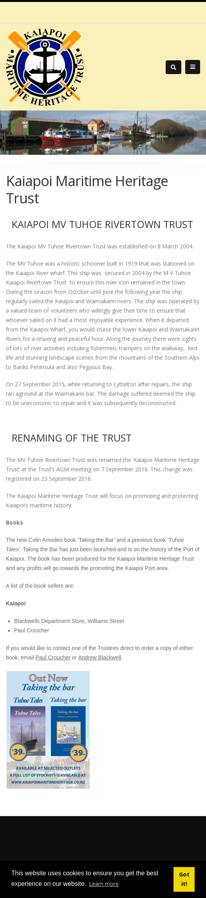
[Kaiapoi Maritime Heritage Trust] (45, 66)
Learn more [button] (104, 883)
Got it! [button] (184, 879)
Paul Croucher (52, 657)
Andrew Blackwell (99, 657)
